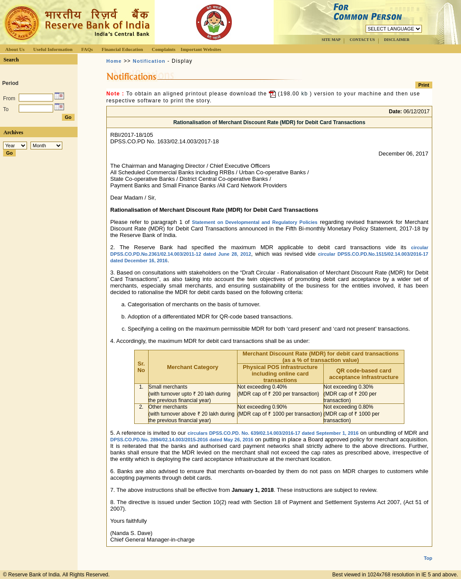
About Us (14, 49)
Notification (149, 61)
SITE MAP (331, 39)
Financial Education (122, 49)
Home (114, 61)
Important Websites (201, 49)
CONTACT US (362, 39)
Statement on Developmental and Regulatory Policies (255, 222)
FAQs (87, 49)
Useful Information (52, 49)
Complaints (163, 49)
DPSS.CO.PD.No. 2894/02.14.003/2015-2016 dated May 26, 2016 (181, 439)
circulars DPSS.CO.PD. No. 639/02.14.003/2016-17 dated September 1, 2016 (273, 433)
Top (428, 551)
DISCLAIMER (397, 39)
